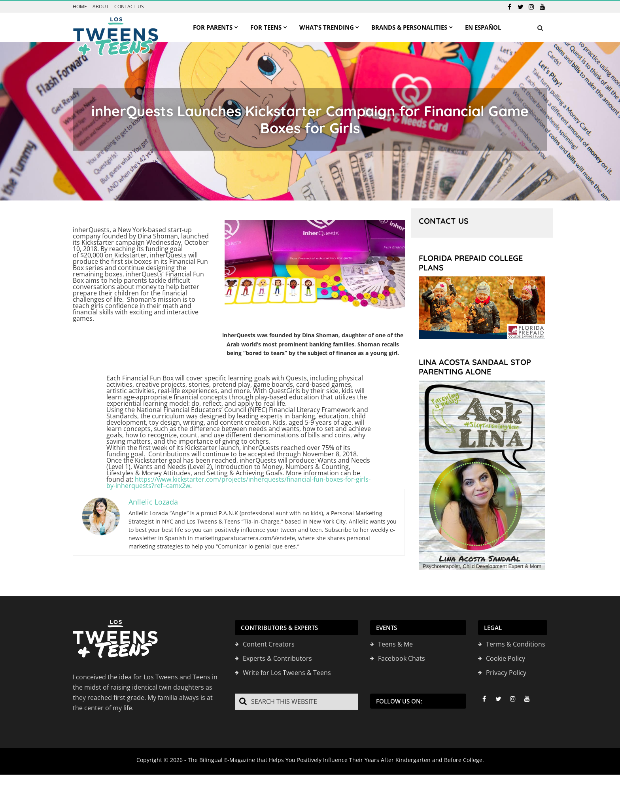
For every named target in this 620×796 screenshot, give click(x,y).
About (101, 6)
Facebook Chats (401, 658)
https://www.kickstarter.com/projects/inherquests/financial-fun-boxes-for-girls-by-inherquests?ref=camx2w (238, 482)
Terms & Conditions (515, 644)
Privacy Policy (506, 672)
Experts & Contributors (277, 658)
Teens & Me (395, 644)
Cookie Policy (505, 658)
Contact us (129, 6)
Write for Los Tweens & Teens (287, 672)
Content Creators (269, 644)
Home (80, 6)
